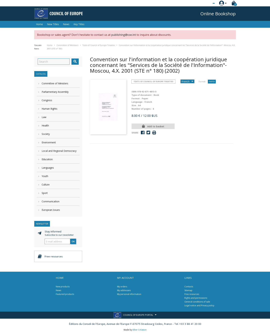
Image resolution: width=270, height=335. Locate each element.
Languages (48, 167)
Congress (47, 100)
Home (39, 24)
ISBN (134, 91)
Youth (45, 176)
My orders (122, 286)
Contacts (188, 286)
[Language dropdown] (207, 3)
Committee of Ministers (55, 83)
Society (46, 134)
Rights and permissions (195, 297)
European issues (51, 209)
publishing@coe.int (123, 35)
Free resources (191, 294)
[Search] (54, 62)
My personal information (129, 294)
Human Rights (49, 108)
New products (63, 286)
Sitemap (188, 290)
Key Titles (79, 24)
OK (73, 241)
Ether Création (140, 329)
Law (44, 117)
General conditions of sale (197, 301)
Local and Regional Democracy (59, 150)
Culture (46, 184)
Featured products (65, 294)
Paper (212, 81)
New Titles (53, 24)
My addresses (124, 290)
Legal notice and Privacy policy (199, 305)
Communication (50, 201)
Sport (45, 193)
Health (45, 125)
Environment (49, 142)
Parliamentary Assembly (55, 91)
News (66, 24)
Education (47, 159)
